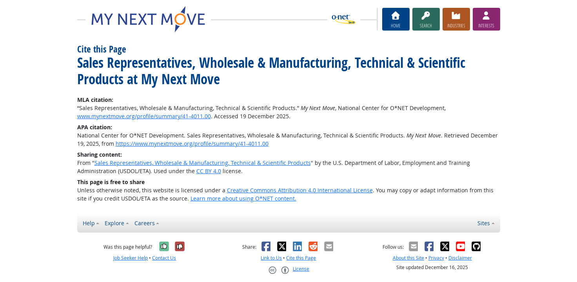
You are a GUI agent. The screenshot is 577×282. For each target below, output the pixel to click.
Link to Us (271, 258)
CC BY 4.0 (208, 171)
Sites (483, 223)
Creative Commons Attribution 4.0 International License (300, 190)
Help (89, 223)
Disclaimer (460, 258)
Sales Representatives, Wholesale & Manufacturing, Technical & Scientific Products (202, 162)
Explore (114, 223)
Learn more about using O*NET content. (243, 198)
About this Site (408, 258)
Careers (144, 223)
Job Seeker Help (130, 258)
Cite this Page (301, 258)
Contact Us (164, 258)
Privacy (436, 258)
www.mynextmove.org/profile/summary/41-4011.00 (144, 116)
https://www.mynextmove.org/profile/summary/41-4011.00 (192, 143)
